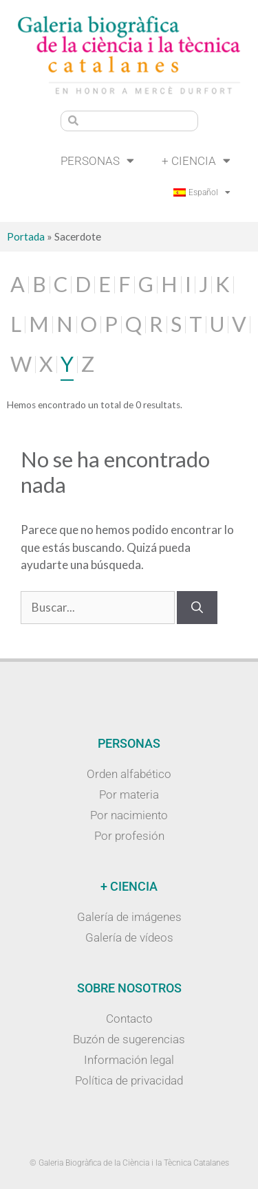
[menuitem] (202, 192)
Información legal (129, 1060)
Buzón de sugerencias (129, 1039)
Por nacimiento (129, 815)
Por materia (129, 794)
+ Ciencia (196, 160)
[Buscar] (197, 607)
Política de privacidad (129, 1080)
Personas (97, 160)
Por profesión (129, 836)
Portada (26, 236)
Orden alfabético (129, 774)
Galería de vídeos (129, 937)
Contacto (129, 1018)
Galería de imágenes (129, 917)
